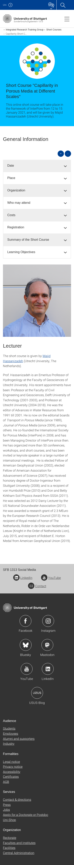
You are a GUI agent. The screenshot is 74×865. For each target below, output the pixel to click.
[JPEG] (37, 300)
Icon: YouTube (27, 669)
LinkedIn (22, 578)
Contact (37, 586)
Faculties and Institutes (19, 843)
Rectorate (9, 838)
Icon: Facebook (25, 621)
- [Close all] (67, 153)
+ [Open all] (61, 153)
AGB (6, 782)
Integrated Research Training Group (24, 29)
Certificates (11, 776)
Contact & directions (17, 799)
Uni (5, 4)
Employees (10, 733)
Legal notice (11, 761)
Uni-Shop (9, 820)
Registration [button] (15, 227)
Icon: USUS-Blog (37, 693)
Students (9, 728)
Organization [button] (16, 190)
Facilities (9, 848)
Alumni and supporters (19, 738)
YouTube (51, 578)
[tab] (37, 166)
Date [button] (10, 165)
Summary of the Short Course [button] (28, 239)
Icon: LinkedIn (48, 669)
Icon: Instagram (48, 621)
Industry (8, 743)
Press (7, 805)
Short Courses (53, 29)
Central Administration (18, 853)
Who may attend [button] (18, 202)
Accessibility (11, 772)
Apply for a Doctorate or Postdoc (25, 815)
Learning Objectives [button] (21, 252)
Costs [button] (11, 215)
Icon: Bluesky (26, 645)
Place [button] (11, 178)
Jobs (6, 809)
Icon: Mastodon (47, 645)
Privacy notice (12, 766)
